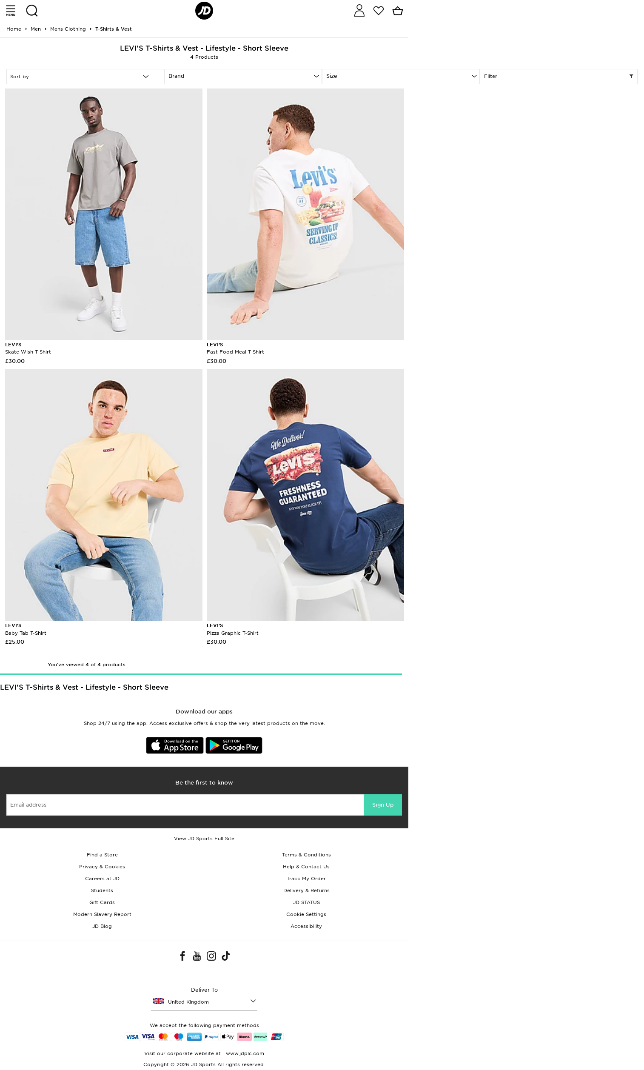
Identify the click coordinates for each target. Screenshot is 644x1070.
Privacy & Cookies (102, 867)
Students (102, 890)
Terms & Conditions (306, 855)
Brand (176, 76)
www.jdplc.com (244, 1053)
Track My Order (306, 879)
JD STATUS (306, 902)
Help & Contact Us (306, 867)
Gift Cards (102, 902)
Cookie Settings (306, 914)
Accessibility (306, 926)
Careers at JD (102, 879)
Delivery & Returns (306, 890)
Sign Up (382, 805)
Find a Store (102, 855)
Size (331, 76)
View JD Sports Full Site (204, 839)
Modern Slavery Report (102, 914)
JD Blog (102, 926)
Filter (558, 76)
